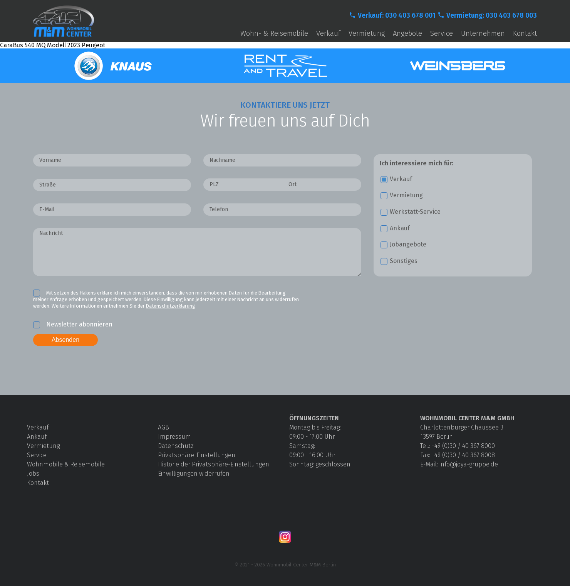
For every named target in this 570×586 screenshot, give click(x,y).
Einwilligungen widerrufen (194, 473)
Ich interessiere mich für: (416, 163)
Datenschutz (176, 445)
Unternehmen (483, 33)
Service (441, 33)
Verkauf (328, 33)
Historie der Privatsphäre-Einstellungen (213, 464)
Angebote (407, 33)
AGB (163, 427)
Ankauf (37, 436)
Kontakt (525, 33)
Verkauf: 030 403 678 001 (397, 16)
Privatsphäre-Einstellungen (196, 455)
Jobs (33, 473)
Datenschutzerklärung (170, 306)
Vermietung (367, 33)
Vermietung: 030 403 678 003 (491, 16)
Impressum (174, 436)
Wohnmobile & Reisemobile (66, 464)
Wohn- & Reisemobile (274, 33)
